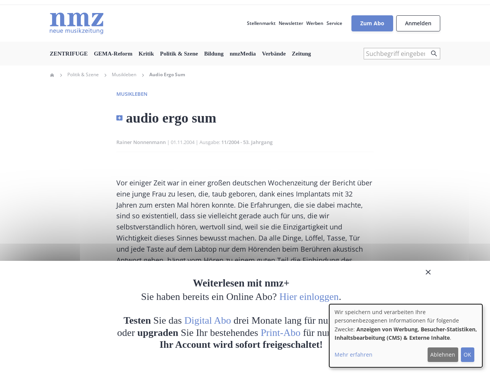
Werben (314, 23)
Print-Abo (281, 332)
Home (52, 75)
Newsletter (291, 23)
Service (334, 23)
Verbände (274, 54)
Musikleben (124, 75)
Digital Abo (208, 320)
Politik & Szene (179, 54)
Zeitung (301, 54)
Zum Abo (372, 23)
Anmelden (418, 23)
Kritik (146, 54)
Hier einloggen (309, 296)
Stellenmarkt (261, 23)
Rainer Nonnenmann (141, 142)
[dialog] (405, 335)
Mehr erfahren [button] (353, 354)
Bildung (214, 54)
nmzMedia (243, 54)
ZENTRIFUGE (69, 54)
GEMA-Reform (113, 54)
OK (467, 354)
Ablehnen (442, 354)
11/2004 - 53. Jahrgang (247, 142)
